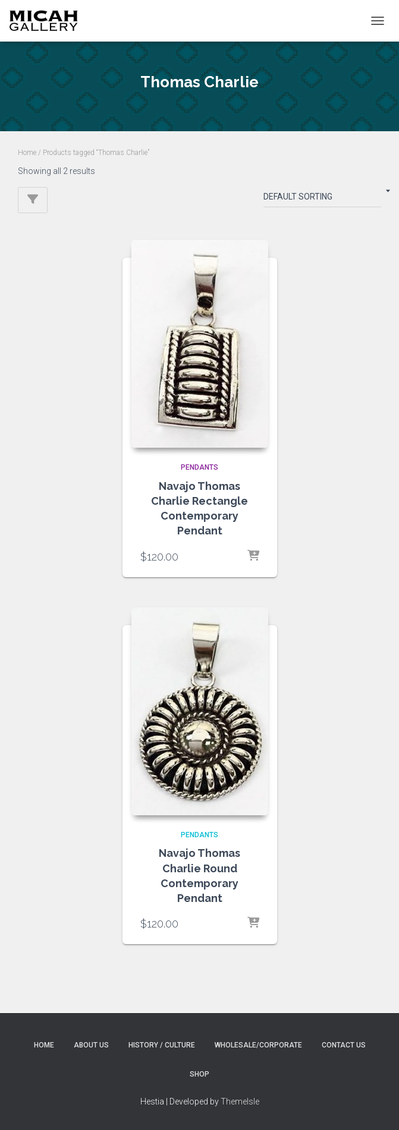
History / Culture (161, 1045)
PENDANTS (199, 467)
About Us (91, 1045)
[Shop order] (322, 199)
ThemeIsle (240, 1101)
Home (27, 152)
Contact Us (344, 1045)
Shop (199, 1074)
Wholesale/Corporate (258, 1045)
